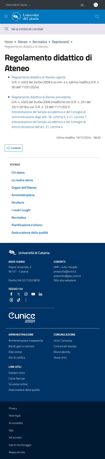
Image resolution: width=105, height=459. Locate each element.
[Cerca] (97, 17)
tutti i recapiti (69, 267)
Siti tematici (15, 437)
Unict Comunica (63, 340)
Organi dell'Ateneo (24, 187)
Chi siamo (18, 172)
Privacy (13, 408)
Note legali (15, 415)
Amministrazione (23, 195)
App (11, 430)
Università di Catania (16, 5)
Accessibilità (16, 423)
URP (56, 267)
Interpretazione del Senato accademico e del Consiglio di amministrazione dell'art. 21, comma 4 (49, 124)
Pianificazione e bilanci (27, 225)
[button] (29, 4)
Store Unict (60, 357)
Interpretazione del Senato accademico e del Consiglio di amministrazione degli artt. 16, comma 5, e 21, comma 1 (49, 114)
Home (9, 41)
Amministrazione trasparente (26, 340)
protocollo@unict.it (65, 271)
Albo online (15, 352)
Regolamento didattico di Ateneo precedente (41, 97)
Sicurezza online (18, 384)
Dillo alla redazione (65, 280)
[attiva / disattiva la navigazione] (6, 16)
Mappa (17, 452)
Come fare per (17, 378)
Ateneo (23, 41)
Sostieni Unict (17, 373)
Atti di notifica (17, 357)
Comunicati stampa (65, 346)
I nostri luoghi (21, 210)
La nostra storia (22, 180)
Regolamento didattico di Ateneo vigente (39, 77)
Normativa (40, 41)
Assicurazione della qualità (30, 232)
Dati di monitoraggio (20, 445)
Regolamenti (60, 41)
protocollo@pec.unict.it (67, 276)
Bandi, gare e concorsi (21, 346)
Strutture (18, 202)
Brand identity (62, 352)
